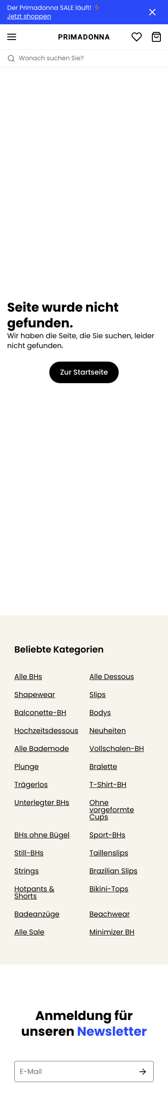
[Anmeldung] (136, 37)
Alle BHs (28, 676)
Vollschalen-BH (117, 748)
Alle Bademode (41, 748)
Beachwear (110, 914)
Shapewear (34, 694)
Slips (98, 694)
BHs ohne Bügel (41, 835)
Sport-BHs (107, 835)
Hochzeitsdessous (46, 730)
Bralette (103, 766)
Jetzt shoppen (29, 16)
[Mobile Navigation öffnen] (12, 37)
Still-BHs (28, 853)
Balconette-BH (40, 712)
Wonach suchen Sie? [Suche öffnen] (45, 58)
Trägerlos (31, 784)
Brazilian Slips (114, 871)
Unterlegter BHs (41, 802)
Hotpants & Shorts (34, 892)
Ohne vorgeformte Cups (112, 809)
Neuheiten (108, 730)
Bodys (100, 712)
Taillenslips (109, 853)
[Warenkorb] (156, 37)
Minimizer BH (112, 932)
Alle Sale (29, 932)
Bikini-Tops (109, 889)
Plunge (26, 766)
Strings (26, 871)
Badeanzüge (37, 914)
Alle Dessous (112, 676)
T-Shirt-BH (108, 784)
